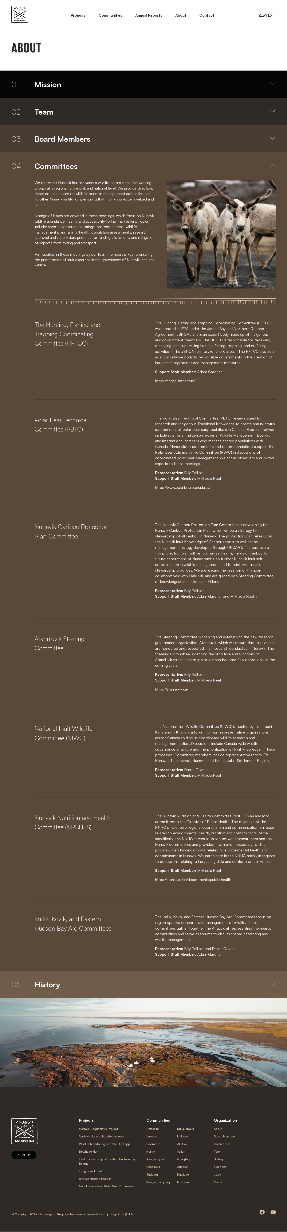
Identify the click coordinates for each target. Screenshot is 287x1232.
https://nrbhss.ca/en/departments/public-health (194, 879)
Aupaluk (182, 1167)
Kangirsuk (153, 1167)
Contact (206, 15)
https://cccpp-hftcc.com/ (176, 381)
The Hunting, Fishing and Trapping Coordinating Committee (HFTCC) (69, 334)
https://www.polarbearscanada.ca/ (183, 487)
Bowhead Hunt (89, 1152)
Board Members (225, 1136)
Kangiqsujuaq (155, 1159)
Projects (78, 15)
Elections (220, 1167)
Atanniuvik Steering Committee (60, 643)
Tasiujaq (152, 1174)
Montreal (183, 1182)
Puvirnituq (153, 1144)
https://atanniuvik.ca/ (172, 689)
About (180, 15)
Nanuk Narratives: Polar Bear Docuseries (107, 1186)
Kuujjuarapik (185, 1129)
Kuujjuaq (183, 1174)
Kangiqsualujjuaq (158, 1182)
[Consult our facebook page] (262, 1213)
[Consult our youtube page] (273, 1213)
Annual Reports (148, 15)
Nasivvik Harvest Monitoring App (101, 1136)
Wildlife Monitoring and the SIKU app (104, 1144)
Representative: (169, 472)
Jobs (217, 1174)
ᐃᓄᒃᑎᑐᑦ (266, 15)
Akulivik (182, 1144)
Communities (110, 15)
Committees (222, 1144)
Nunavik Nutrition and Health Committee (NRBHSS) (73, 822)
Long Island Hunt (90, 1171)
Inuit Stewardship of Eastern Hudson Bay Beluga (107, 1161)
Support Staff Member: (176, 372)
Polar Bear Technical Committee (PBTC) (62, 425)
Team (217, 1152)
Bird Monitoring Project (95, 1179)
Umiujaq (151, 1136)
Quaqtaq (183, 1159)
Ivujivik (150, 1152)
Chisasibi (152, 1129)
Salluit (181, 1152)
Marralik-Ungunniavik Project (98, 1129)
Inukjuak (182, 1136)
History (219, 1159)
